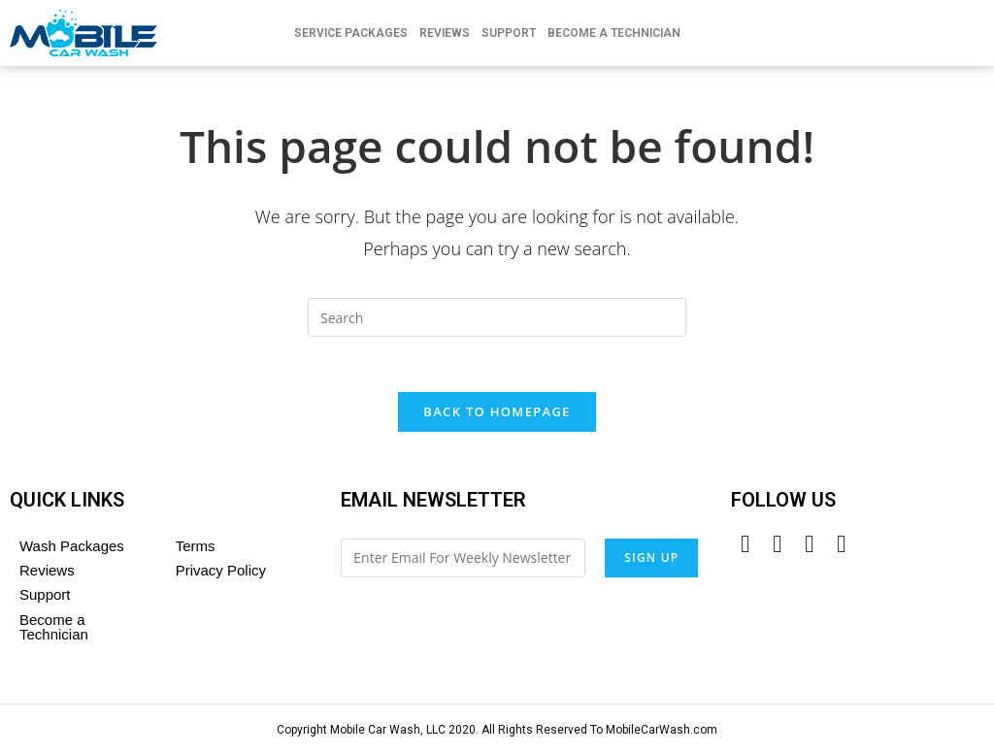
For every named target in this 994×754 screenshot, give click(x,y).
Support (508, 33)
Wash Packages (71, 549)
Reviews (444, 33)
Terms (195, 549)
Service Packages (351, 33)
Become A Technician (613, 33)
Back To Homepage (496, 414)
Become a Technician (53, 629)
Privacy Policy (221, 573)
